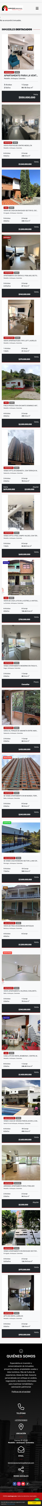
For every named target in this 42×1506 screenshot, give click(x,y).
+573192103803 (21, 1420)
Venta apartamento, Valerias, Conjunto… (20, 991)
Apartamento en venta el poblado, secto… (21, 276)
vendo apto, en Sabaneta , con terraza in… (21, 471)
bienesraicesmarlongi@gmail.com (21, 1463)
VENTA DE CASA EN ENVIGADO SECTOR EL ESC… (21, 210)
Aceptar (34, 1502)
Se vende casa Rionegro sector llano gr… (21, 861)
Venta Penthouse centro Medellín (18, 145)
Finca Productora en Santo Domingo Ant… (21, 405)
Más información (11, 1504)
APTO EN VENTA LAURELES (13, 1316)
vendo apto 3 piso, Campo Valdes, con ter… (21, 536)
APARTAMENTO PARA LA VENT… (21, 75)
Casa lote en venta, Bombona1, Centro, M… (21, 1056)
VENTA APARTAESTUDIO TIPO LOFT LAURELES (20, 341)
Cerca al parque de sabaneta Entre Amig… (21, 731)
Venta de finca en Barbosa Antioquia (19, 926)
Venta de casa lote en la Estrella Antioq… (21, 601)
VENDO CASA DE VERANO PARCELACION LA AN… (21, 1121)
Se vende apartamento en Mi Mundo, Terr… (21, 796)
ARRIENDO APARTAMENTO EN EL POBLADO (19, 1186)
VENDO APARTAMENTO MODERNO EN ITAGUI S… (21, 666)
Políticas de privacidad (21, 1392)
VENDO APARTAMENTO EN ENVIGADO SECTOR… (21, 1251)
